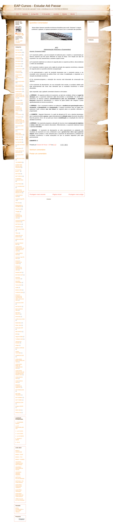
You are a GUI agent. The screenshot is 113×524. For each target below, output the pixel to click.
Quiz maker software (18, 511)
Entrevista (17, 316)
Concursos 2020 (19, 302)
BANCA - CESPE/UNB (18, 451)
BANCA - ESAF (19, 454)
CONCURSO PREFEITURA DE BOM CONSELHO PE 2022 (19, 121)
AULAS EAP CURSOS (18, 72)
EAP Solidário (18, 397)
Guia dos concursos (17, 278)
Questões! (56, 14)
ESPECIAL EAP (19, 402)
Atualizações (18, 91)
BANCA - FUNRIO (19, 459)
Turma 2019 (18, 285)
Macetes (73, 14)
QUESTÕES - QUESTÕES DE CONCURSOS (19, 495)
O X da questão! (46, 14)
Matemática (18, 322)
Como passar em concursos (19, 151)
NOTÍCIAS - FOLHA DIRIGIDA (19, 478)
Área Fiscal (18, 209)
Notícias (17, 50)
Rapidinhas (18, 226)
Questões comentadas (18, 282)
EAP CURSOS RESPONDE (19, 86)
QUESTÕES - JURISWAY (18, 490)
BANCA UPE (18, 290)
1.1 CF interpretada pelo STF (19, 427)
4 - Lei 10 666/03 (19, 436)
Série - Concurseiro (18, 113)
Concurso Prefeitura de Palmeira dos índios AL (18, 108)
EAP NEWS (18, 52)
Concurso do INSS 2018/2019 (20, 221)
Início (17, 14)
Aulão (16, 287)
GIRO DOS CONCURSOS (19, 134)
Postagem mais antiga (76, 194)
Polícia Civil (18, 412)
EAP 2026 (17, 173)
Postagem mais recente (37, 194)
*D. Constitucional (19, 186)
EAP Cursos (18, 55)
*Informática (18, 148)
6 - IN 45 (17, 442)
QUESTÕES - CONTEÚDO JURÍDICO (18, 486)
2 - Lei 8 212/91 (19, 431)
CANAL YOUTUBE (18, 352)
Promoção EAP (19, 327)
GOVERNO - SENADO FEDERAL (18, 473)
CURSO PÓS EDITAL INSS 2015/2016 (18, 166)
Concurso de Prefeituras (18, 58)
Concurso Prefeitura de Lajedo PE (18, 386)
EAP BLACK (18, 306)
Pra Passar (18, 63)
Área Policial (18, 183)
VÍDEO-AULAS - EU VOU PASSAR (19, 499)
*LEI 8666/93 (18, 162)
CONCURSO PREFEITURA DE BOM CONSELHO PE (19, 95)
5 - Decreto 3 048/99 (18, 439)
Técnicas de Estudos (18, 342)
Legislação (25, 14)
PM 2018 (17, 202)
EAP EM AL (18, 224)
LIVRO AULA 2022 (20, 319)
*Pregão (17, 211)
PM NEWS (18, 61)
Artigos (17, 345)
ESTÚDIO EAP (19, 275)
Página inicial (56, 194)
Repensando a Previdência (19, 206)
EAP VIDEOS (18, 176)
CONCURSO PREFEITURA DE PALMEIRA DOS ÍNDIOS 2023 (19, 372)
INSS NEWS (18, 89)
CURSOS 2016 (19, 292)
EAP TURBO (18, 400)
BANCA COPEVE (19, 347)
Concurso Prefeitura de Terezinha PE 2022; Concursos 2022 (19, 297)
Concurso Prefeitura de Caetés (18, 262)
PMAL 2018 (18, 325)
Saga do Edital (19, 336)
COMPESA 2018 (19, 355)
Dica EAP (17, 66)
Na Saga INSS (34, 14)
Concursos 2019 (19, 154)
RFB (16, 334)
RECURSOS (18, 331)
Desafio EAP (18, 272)
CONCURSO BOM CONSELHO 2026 (19, 361)
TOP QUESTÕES (19, 229)
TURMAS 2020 (19, 339)
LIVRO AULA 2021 (20, 158)
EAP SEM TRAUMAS (18, 394)
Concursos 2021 (19, 129)
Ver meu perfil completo (18, 41)
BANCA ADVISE (19, 239)
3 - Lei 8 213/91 (19, 433)
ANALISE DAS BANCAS (19, 236)
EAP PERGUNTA (19, 390)
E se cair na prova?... (18, 170)
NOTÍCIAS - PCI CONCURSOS (19, 481)
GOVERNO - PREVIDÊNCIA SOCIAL (19, 468)
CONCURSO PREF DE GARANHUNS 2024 (18, 366)
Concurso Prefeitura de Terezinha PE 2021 (18, 268)
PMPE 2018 (18, 139)
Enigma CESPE (19, 406)
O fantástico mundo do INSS (19, 179)
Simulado (17, 100)
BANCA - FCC (18, 457)
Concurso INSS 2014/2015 (19, 103)
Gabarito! (64, 14)
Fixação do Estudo (20, 144)
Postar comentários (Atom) (58, 199)
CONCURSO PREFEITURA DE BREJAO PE (19, 191)
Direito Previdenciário (18, 508)
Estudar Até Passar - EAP (20, 34)
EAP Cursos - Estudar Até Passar (37, 6)
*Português (18, 117)
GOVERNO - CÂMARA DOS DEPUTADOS (19, 463)
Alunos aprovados (19, 81)
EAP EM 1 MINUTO (17, 313)
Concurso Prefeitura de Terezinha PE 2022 (18, 216)
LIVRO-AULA (18, 68)
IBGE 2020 (18, 410)
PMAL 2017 (18, 137)
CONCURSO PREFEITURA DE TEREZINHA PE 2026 (19, 248)
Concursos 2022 (19, 125)
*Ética (16, 233)
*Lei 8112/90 (18, 142)
